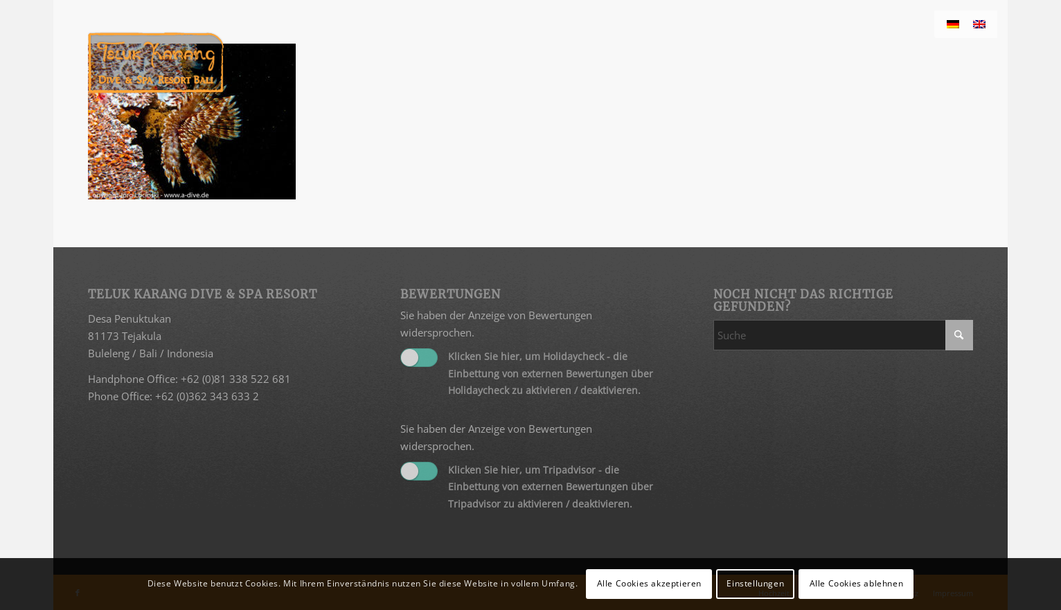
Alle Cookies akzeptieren (649, 583)
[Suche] (843, 335)
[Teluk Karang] (156, 62)
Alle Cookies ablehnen (857, 583)
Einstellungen (755, 583)
